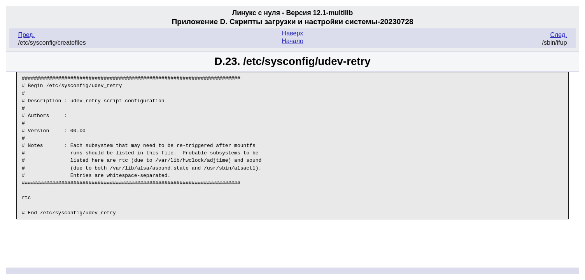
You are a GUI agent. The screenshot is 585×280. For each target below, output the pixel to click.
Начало (292, 41)
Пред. (26, 35)
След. (558, 35)
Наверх (292, 33)
